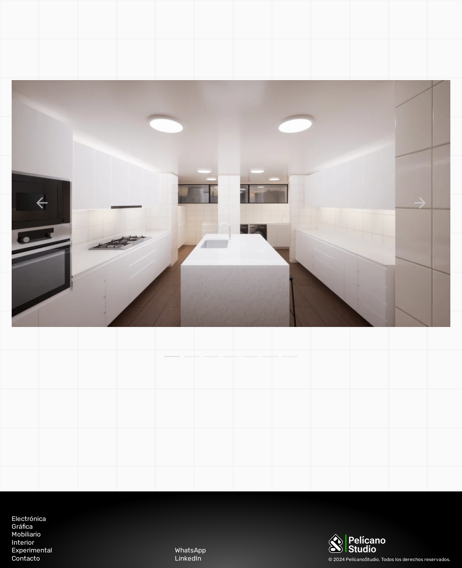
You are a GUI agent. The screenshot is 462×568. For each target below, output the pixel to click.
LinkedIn (188, 558)
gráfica (125, 17)
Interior (23, 542)
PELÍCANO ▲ (330, 17)
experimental (219, 17)
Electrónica (29, 519)
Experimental (32, 550)
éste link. (87, 439)
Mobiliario (26, 534)
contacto (295, 17)
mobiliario (154, 17)
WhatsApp (190, 550)
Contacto (26, 558)
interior (184, 17)
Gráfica (22, 526)
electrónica (260, 17)
